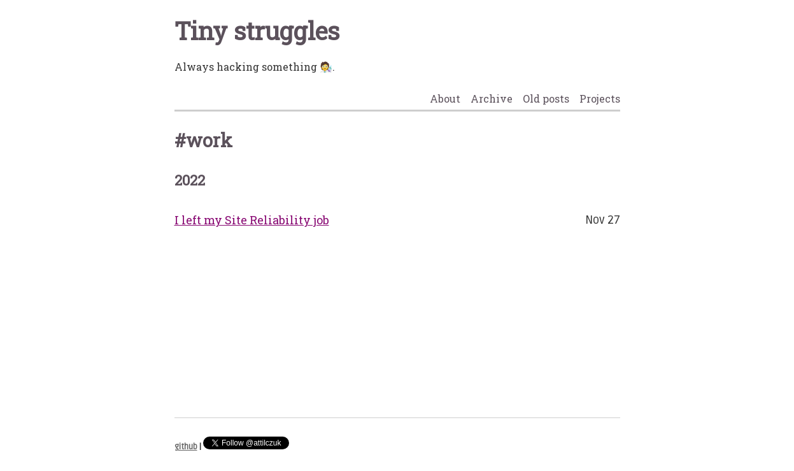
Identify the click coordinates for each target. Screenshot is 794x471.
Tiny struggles (256, 31)
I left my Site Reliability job (251, 220)
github (185, 447)
